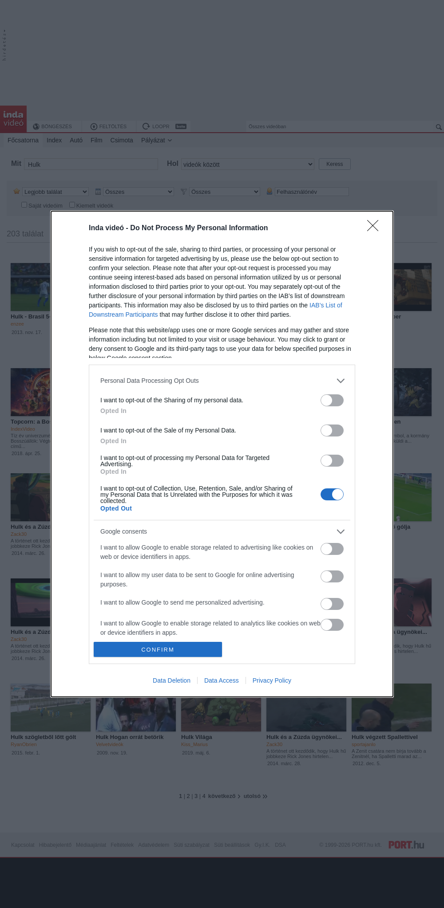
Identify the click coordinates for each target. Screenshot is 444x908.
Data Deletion (171, 680)
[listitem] (222, 380)
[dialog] (222, 454)
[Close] (375, 228)
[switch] (332, 400)
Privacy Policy (272, 680)
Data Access (221, 680)
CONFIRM (157, 649)
